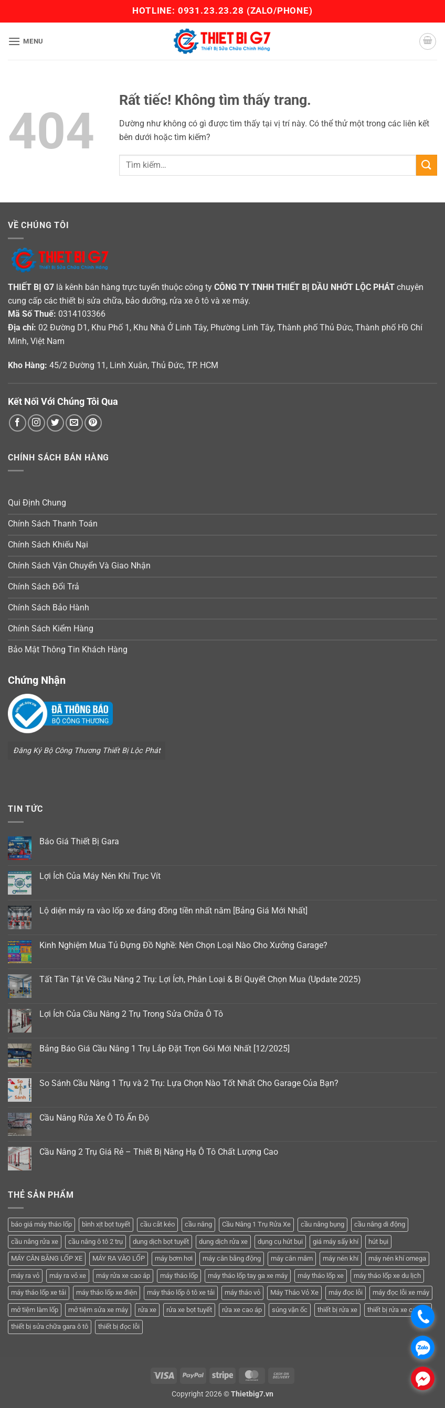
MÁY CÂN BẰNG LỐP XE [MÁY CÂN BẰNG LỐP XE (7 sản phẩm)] (46, 1258)
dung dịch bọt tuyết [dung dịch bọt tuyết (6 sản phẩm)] (161, 1241)
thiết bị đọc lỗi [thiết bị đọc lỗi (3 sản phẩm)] (119, 1326)
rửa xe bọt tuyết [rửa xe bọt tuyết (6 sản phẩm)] (189, 1310)
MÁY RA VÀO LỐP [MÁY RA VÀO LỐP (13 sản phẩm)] (118, 1258)
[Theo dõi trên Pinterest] (93, 423)
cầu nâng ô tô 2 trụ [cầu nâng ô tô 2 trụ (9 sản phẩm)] (95, 1241)
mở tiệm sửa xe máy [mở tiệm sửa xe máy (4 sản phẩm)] (98, 1310)
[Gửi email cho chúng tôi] (74, 423)
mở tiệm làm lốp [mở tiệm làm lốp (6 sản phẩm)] (34, 1310)
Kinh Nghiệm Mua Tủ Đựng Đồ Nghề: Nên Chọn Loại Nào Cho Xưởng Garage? (183, 945)
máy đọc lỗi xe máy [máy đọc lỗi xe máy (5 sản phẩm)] (401, 1292)
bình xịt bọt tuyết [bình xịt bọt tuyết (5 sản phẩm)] (106, 1224)
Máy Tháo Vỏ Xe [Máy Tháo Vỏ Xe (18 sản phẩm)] (294, 1292)
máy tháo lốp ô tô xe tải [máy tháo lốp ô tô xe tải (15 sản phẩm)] (181, 1292)
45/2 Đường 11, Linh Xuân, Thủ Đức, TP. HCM (133, 365)
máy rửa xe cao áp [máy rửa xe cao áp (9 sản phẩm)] (123, 1276)
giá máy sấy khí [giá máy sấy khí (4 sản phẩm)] (335, 1241)
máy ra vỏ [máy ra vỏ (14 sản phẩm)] (25, 1276)
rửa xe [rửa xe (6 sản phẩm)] (147, 1310)
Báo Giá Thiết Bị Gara (79, 841)
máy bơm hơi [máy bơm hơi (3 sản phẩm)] (174, 1258)
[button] (26, 41)
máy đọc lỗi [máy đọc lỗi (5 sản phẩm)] (346, 1292)
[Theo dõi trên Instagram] (36, 423)
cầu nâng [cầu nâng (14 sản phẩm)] (198, 1224)
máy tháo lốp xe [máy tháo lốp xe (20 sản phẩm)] (321, 1276)
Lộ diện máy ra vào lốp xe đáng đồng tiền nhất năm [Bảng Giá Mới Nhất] (173, 911)
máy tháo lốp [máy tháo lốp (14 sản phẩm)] (179, 1276)
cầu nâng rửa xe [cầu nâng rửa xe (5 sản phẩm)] (34, 1241)
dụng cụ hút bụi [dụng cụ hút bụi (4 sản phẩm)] (280, 1241)
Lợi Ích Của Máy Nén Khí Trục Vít (100, 876)
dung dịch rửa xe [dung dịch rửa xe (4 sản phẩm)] (223, 1241)
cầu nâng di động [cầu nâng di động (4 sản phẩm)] (379, 1224)
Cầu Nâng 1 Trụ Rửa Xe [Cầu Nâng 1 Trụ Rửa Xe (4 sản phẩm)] (256, 1224)
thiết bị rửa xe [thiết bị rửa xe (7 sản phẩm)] (337, 1310)
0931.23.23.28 (212, 10)
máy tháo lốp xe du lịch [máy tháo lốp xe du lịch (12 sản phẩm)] (387, 1276)
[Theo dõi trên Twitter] (55, 423)
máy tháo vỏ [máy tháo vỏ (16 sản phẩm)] (242, 1292)
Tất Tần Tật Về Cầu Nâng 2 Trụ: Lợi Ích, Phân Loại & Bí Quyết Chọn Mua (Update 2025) (200, 979)
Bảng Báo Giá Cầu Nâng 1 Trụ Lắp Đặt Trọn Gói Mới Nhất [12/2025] (164, 1049)
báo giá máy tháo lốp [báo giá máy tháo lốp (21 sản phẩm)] (41, 1224)
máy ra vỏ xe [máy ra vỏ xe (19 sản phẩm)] (67, 1276)
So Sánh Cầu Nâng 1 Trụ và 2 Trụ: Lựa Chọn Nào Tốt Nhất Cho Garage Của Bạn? (188, 1083)
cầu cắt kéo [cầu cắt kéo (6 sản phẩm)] (157, 1224)
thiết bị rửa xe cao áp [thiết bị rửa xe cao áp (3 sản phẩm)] (398, 1310)
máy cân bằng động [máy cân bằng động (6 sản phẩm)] (232, 1258)
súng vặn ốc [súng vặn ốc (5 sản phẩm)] (290, 1310)
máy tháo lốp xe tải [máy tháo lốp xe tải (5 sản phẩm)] (38, 1292)
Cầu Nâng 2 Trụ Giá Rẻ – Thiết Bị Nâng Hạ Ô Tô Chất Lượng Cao (158, 1152)
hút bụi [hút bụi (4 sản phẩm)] (378, 1241)
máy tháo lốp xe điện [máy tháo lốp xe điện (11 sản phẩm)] (106, 1292)
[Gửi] (426, 165)
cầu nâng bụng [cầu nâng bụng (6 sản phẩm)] (322, 1224)
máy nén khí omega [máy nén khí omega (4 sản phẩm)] (397, 1258)
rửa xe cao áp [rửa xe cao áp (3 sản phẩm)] (242, 1310)
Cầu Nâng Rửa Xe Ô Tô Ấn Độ (94, 1118)
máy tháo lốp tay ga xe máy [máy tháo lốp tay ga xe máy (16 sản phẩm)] (248, 1276)
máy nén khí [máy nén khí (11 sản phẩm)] (340, 1258)
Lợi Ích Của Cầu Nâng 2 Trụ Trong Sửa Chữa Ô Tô (131, 1014)
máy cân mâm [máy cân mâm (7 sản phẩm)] (292, 1258)
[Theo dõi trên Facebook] (17, 423)
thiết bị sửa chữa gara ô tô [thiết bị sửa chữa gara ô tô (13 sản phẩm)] (49, 1326)
